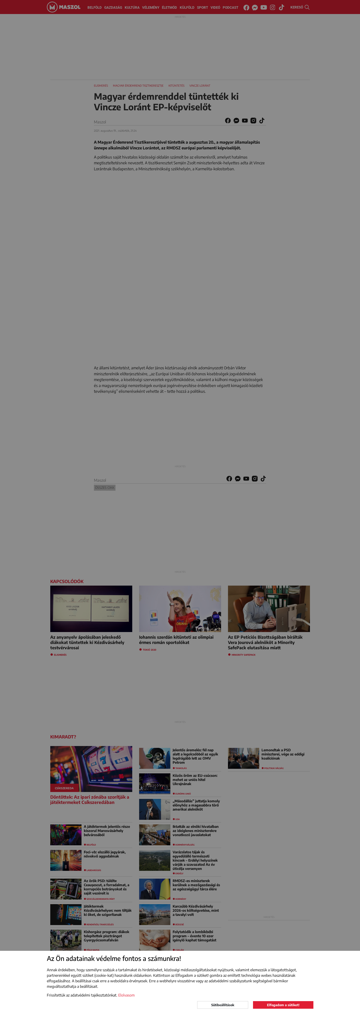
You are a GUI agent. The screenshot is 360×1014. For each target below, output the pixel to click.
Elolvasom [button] (126, 995)
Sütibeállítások (222, 1005)
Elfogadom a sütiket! (283, 1005)
